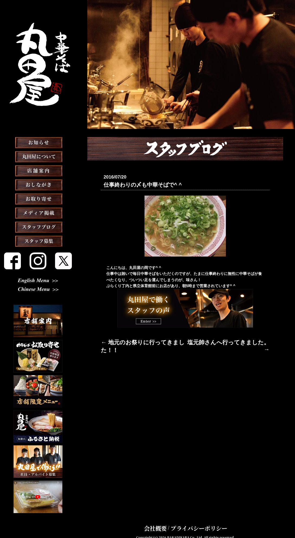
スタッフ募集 (38, 254)
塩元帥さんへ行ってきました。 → (240, 340)
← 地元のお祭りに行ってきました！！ (133, 340)
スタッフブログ (38, 240)
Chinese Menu (38, 290)
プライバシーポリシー (195, 520)
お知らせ (38, 156)
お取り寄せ (37, 212)
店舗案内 (38, 184)
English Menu (38, 281)
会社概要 (164, 520)
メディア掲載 (38, 226)
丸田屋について (38, 170)
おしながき (37, 198)
